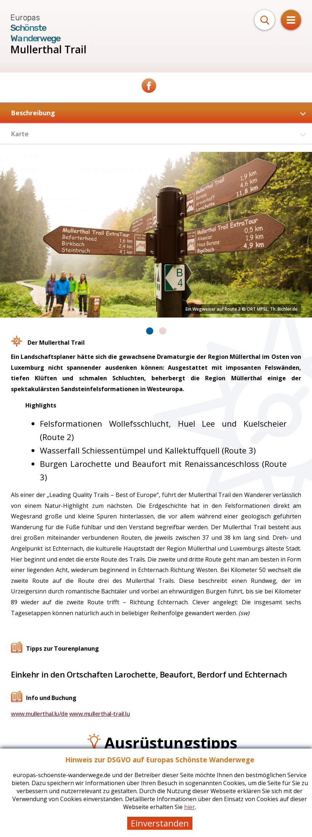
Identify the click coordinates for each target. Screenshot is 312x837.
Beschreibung (158, 112)
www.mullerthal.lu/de (39, 714)
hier (189, 807)
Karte (158, 133)
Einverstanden (160, 823)
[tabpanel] (156, 235)
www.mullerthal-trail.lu (99, 714)
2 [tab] (162, 331)
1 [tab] (149, 331)
